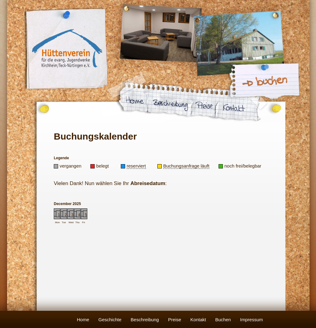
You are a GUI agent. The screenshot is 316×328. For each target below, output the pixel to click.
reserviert (136, 165)
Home (83, 319)
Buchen (223, 319)
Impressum (251, 319)
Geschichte (109, 319)
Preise (174, 319)
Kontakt (198, 319)
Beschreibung (145, 319)
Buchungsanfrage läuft (186, 165)
